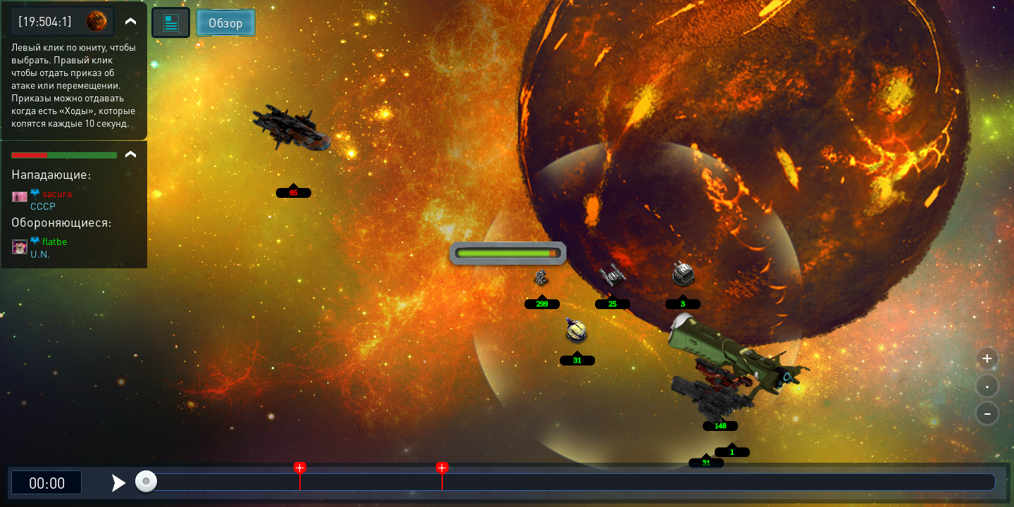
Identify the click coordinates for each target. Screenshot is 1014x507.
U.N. (40, 253)
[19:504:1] (45, 21)
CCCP (43, 205)
